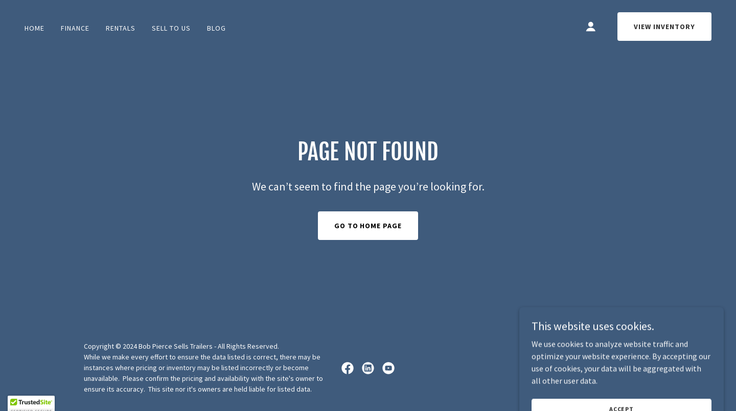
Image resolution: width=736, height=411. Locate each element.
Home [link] (34, 28)
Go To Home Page (368, 225)
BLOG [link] (216, 28)
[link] (347, 368)
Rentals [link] (120, 28)
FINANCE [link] (75, 28)
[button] (591, 26)
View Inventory (664, 26)
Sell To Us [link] (171, 28)
